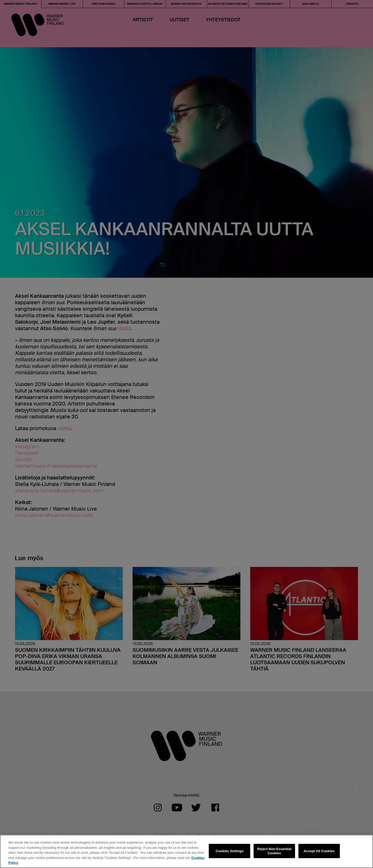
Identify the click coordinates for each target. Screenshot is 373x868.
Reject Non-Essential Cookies (274, 851)
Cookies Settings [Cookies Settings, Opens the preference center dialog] (230, 851)
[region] (186, 851)
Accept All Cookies (319, 851)
